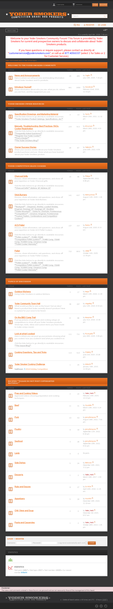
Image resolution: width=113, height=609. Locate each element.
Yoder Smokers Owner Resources (26, 104)
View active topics (30, 60)
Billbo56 (24, 573)
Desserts (19, 474)
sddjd (87, 251)
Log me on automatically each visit (73, 543)
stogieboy (88, 304)
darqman (88, 317)
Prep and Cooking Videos (26, 393)
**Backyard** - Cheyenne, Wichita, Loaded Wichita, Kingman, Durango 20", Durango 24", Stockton (36, 208)
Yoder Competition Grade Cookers (27, 166)
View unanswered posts (14, 60)
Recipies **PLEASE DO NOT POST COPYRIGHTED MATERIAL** (31, 382)
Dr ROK (88, 487)
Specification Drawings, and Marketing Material (36, 114)
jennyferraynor (90, 417)
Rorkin (87, 225)
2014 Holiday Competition (37, 369)
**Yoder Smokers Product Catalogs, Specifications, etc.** (39, 119)
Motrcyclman (90, 195)
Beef (17, 405)
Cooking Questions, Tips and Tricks (30, 352)
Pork (17, 417)
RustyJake (89, 334)
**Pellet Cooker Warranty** (26, 244)
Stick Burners (21, 195)
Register (103, 5)
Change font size (105, 30)
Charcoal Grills (21, 176)
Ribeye (87, 176)
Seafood (19, 441)
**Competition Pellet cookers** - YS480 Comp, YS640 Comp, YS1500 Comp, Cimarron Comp (37, 240)
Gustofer (88, 405)
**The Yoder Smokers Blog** (27, 140)
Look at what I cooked (25, 333)
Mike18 (88, 364)
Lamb (17, 453)
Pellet (17, 251)
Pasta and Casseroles (25, 522)
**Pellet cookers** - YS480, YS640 (29, 237)
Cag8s (87, 75)
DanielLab (89, 87)
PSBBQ (88, 352)
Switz (87, 114)
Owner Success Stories (25, 147)
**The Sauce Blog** (23, 345)
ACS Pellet (19, 225)
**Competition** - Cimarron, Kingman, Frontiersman (36, 214)
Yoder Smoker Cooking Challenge (30, 364)
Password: (37, 543)
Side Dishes (20, 463)
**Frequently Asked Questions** (28, 133)
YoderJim (88, 147)
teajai (87, 292)
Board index (12, 30)
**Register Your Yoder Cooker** (28, 136)
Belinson (88, 463)
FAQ (77, 25)
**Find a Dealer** (22, 138)
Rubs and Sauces (23, 486)
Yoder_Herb (89, 393)
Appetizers (20, 498)
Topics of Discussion (19, 281)
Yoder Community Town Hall (27, 303)
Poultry (18, 429)
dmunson (88, 126)
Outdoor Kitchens (23, 291)
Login (102, 25)
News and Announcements (27, 75)
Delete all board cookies (71, 600)
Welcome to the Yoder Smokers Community (32, 65)
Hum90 (88, 499)
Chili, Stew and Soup (24, 510)
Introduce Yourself (23, 87)
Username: (11, 543)
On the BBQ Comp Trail (25, 317)
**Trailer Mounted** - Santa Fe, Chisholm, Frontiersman (38, 211)
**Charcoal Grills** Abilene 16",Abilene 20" (33, 188)
